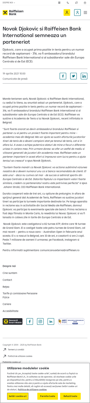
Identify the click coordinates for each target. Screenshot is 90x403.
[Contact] (7, 280)
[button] (85, 12)
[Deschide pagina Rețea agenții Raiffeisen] (85, 2)
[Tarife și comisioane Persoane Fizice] (22, 295)
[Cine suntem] (10, 273)
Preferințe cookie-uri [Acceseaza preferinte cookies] (12, 362)
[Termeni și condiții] (13, 350)
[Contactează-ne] (68, 2)
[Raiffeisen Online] (67, 12)
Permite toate (47, 396)
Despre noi (9, 2)
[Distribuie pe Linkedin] (84, 76)
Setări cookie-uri (18, 396)
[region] (45, 383)
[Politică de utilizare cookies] (17, 356)
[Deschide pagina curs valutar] (76, 2)
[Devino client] (77, 12)
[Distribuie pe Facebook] (63, 76)
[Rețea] (59, 2)
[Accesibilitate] (10, 311)
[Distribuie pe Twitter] (73, 76)
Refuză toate (70, 396)
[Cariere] (7, 304)
